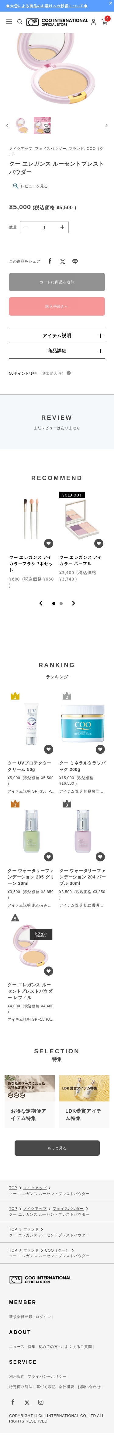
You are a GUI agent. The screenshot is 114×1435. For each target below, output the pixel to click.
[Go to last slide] (8, 126)
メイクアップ (35, 1190)
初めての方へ (50, 1348)
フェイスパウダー (68, 1210)
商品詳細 (74, 352)
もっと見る (57, 1150)
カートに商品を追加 (57, 284)
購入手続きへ (57, 308)
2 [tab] (61, 605)
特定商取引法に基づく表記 (32, 1389)
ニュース (17, 1348)
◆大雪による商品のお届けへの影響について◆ (47, 5)
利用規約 (17, 1378)
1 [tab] (53, 605)
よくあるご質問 (78, 1348)
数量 (13, 229)
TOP (13, 1190)
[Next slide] (106, 126)
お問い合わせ (89, 1389)
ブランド (31, 1231)
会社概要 (66, 1389)
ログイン (43, 1319)
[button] (23, 126)
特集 (32, 1348)
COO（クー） (57, 1252)
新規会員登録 (21, 1319)
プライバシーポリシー (47, 1378)
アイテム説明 (72, 337)
